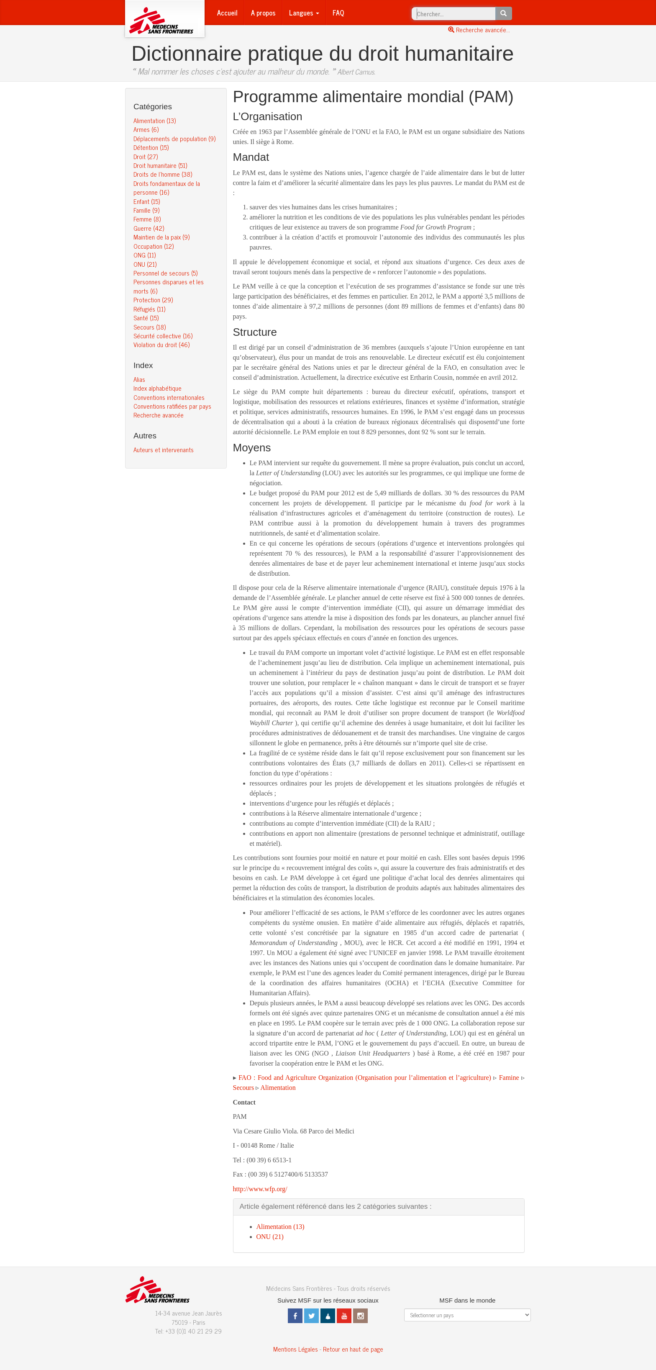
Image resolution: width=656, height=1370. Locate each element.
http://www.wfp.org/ (260, 1188)
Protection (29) (153, 299)
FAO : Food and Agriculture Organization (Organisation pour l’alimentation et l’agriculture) (364, 1077)
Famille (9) (146, 210)
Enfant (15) (146, 201)
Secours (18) (149, 327)
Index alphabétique (157, 388)
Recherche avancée (158, 414)
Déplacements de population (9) (174, 138)
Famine (509, 1077)
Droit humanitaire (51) (160, 165)
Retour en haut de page (353, 1349)
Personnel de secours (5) (165, 273)
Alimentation (277, 1087)
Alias (139, 379)
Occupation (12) (153, 246)
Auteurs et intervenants (163, 449)
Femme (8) (147, 219)
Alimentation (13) (154, 120)
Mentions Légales (295, 1349)
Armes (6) (146, 129)
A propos (263, 12)
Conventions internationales (169, 397)
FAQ (338, 12)
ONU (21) (144, 264)
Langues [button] (304, 12)
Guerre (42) (148, 228)
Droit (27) (145, 156)
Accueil (227, 12)
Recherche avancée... (479, 29)
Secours (243, 1087)
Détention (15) (151, 147)
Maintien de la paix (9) (161, 237)
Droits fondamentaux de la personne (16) (166, 187)
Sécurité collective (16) (162, 335)
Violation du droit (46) (161, 344)
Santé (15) (146, 317)
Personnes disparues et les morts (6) (168, 286)
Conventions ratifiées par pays (172, 406)
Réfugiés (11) (149, 309)
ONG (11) (144, 255)
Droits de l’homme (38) (162, 174)
